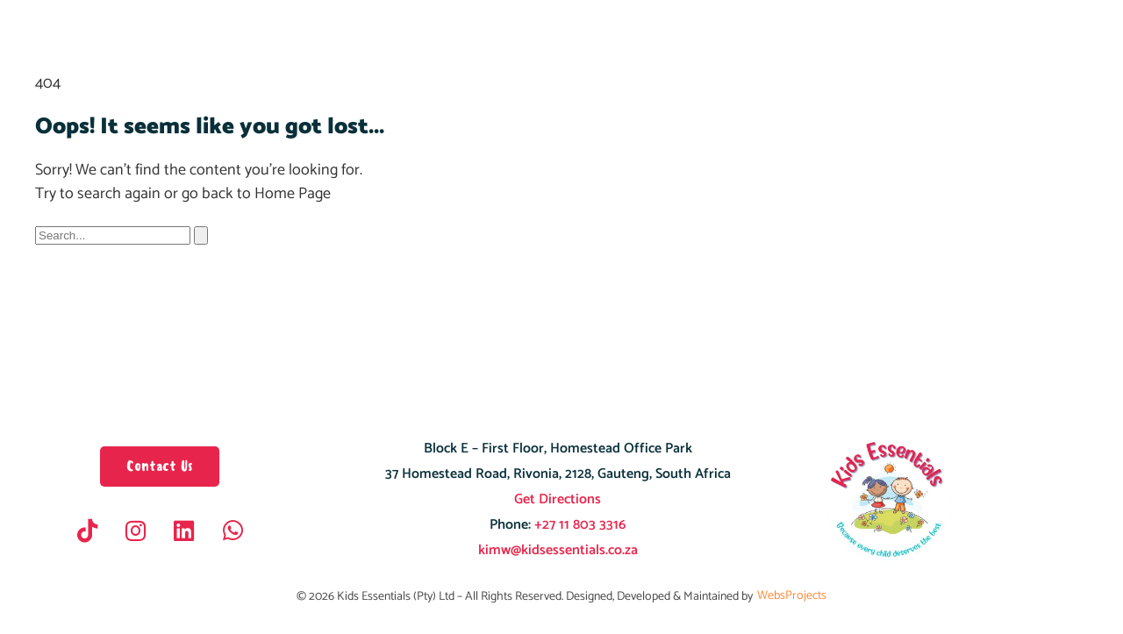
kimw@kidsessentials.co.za (558, 550)
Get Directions (557, 499)
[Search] (201, 235)
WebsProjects (791, 596)
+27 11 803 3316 (578, 525)
